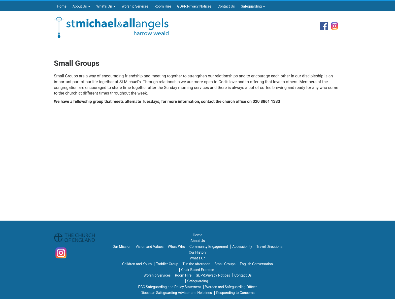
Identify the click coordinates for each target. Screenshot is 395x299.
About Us (81, 6)
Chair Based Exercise (197, 270)
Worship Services (134, 6)
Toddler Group (167, 264)
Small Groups (225, 264)
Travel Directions (269, 247)
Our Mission (122, 247)
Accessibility (242, 247)
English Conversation (256, 264)
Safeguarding (253, 6)
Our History (197, 252)
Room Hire (163, 6)
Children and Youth (137, 264)
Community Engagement (208, 247)
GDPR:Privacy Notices (194, 6)
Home (62, 6)
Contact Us (226, 6)
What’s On (105, 6)
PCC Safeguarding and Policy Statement (169, 287)
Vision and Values (149, 247)
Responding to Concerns (235, 293)
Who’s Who (176, 247)
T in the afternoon (196, 264)
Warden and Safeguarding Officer (231, 287)
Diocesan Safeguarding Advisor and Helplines (176, 293)
